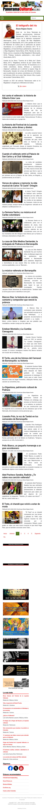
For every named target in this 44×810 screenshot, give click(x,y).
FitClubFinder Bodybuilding (10, 777)
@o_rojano (23, 86)
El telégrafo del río (26, 25)
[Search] (37, 18)
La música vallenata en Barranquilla (19, 270)
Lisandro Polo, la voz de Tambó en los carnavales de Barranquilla (20, 417)
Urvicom (24, 808)
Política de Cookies (32, 797)
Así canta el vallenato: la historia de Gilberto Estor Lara (19, 96)
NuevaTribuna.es (7, 781)
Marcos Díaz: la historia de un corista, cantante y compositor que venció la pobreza (20, 300)
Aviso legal (23, 797)
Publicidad (17, 797)
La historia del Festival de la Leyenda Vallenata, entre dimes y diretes (19, 126)
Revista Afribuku (7, 784)
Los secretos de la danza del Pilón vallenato (14, 757)
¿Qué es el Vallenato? (8, 715)
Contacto (4, 797)
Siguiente (37, 533)
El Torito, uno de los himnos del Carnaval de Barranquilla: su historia (21, 359)
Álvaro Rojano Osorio (24, 29)
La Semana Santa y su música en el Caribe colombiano (19, 213)
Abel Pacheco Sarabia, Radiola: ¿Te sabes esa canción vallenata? (19, 476)
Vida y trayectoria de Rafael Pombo (12, 703)
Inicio (5, 533)
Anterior (12, 533)
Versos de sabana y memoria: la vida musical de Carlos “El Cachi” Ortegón (19, 184)
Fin (4, 537)
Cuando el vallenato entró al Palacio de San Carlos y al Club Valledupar (20, 155)
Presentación (11, 797)
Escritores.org (7, 787)
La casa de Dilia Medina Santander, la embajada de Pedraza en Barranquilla (20, 242)
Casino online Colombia (9, 791)
